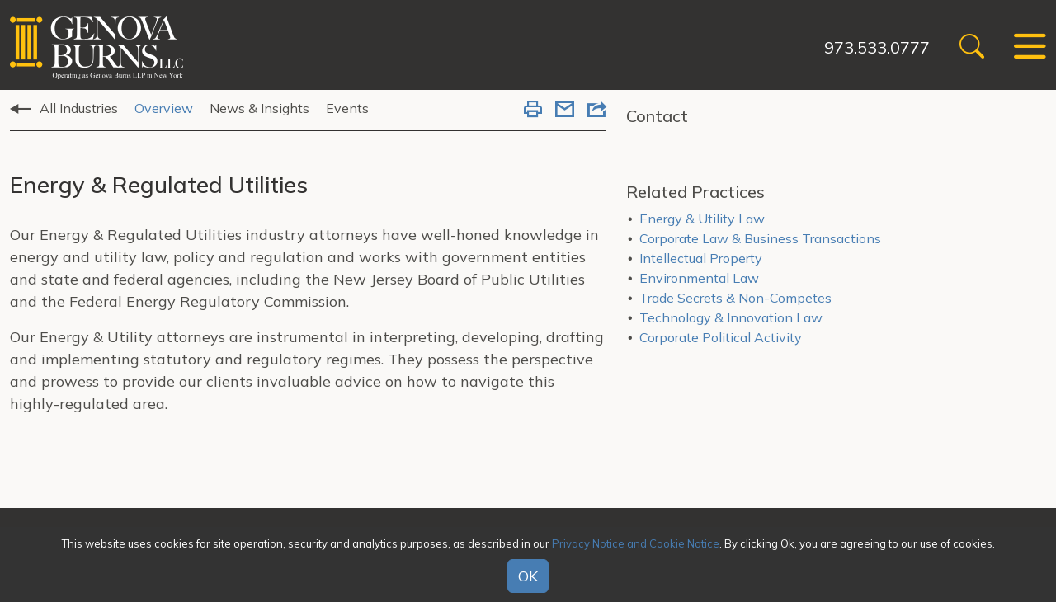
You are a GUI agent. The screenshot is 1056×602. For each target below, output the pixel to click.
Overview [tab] (163, 108)
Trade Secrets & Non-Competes (735, 297)
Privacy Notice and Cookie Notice (635, 543)
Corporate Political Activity (720, 337)
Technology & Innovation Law (731, 317)
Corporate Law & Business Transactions (760, 238)
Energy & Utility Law (702, 218)
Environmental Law (699, 278)
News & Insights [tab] (259, 108)
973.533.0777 (877, 47)
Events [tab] (347, 108)
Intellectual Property (700, 258)
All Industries (79, 108)
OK (528, 576)
